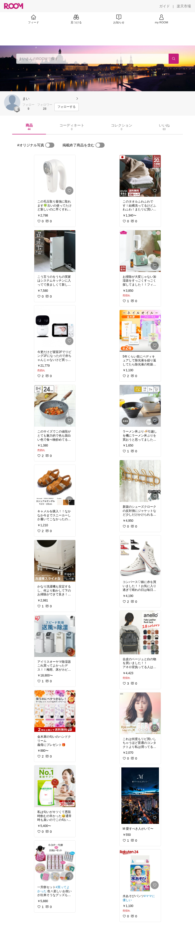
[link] (54, 176)
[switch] (49, 145)
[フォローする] (66, 107)
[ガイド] (164, 6)
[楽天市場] (184, 6)
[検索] (174, 59)
